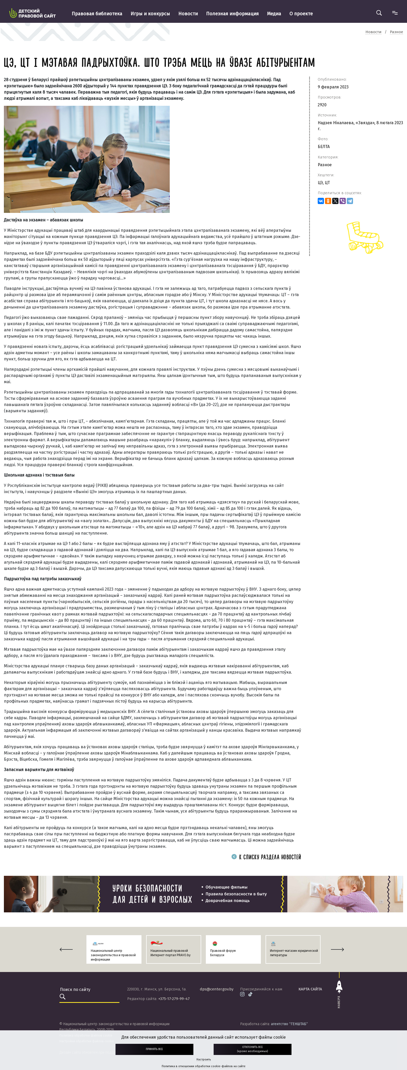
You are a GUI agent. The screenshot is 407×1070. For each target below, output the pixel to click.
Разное (325, 164)
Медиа (274, 14)
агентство (289, 1024)
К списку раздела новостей (266, 857)
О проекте (301, 14)
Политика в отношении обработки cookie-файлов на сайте (204, 1066)
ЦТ (327, 182)
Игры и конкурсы (150, 14)
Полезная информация (232, 14)
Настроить (203, 1059)
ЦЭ (320, 182)
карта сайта (310, 989)
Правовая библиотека (97, 14)
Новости (188, 14)
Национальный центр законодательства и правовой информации (113, 955)
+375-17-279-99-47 (174, 998)
